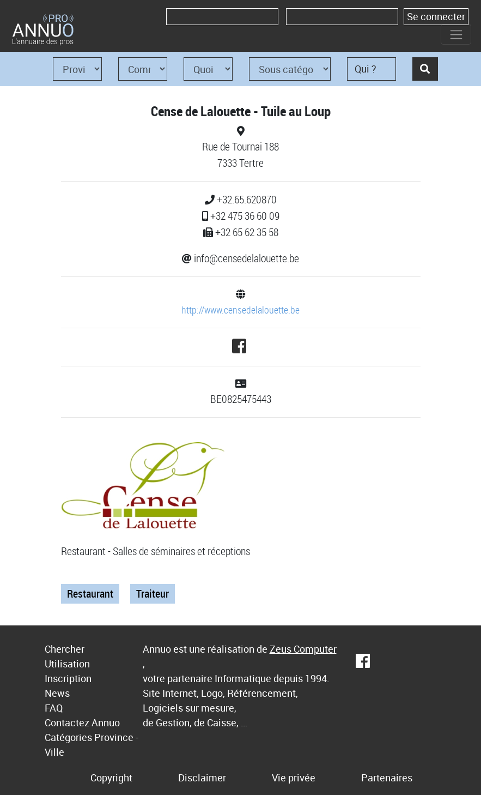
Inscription (68, 678)
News (57, 693)
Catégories (68, 737)
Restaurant (90, 593)
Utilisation (67, 663)
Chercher (64, 648)
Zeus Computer (303, 648)
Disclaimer (202, 777)
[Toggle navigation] (456, 34)
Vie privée (293, 777)
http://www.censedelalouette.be (240, 309)
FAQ (54, 707)
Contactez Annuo (82, 722)
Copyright (111, 777)
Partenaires (386, 777)
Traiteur (152, 593)
